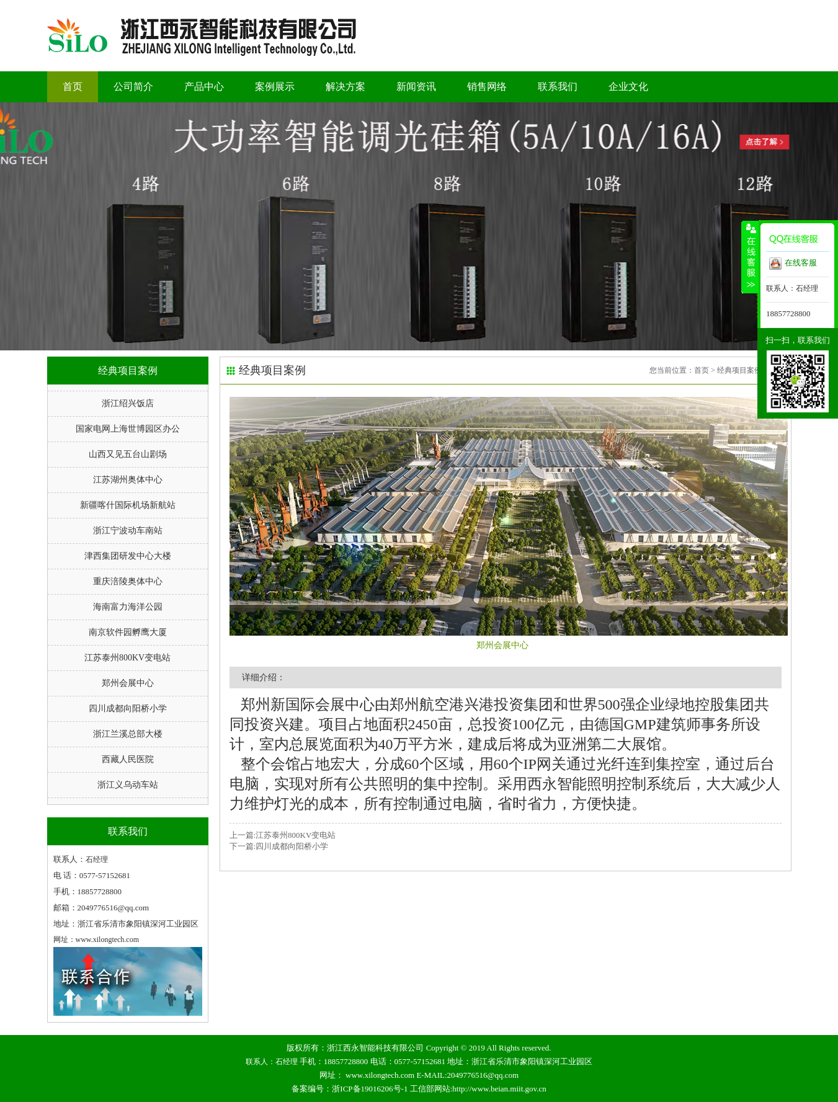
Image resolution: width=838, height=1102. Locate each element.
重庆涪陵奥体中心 (128, 581)
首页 (72, 86)
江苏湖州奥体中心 (128, 479)
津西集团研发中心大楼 (127, 556)
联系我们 (557, 86)
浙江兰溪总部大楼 (128, 734)
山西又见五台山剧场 (128, 454)
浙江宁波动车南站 (128, 530)
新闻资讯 (416, 86)
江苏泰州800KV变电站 (127, 657)
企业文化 (628, 86)
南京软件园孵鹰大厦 (128, 632)
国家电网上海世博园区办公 (128, 428)
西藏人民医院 (128, 759)
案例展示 (275, 86)
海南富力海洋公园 (128, 606)
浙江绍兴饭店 (128, 403)
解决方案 (345, 86)
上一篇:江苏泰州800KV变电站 (283, 835)
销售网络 (487, 86)
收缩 (750, 256)
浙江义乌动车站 (127, 784)
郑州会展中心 (128, 683)
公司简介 (133, 86)
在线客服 (793, 263)
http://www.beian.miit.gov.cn (499, 1088)
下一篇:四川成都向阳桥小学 (279, 846)
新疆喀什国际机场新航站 (128, 505)
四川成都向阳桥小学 (128, 708)
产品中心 (204, 86)
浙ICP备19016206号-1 (370, 1088)
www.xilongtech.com (379, 1075)
